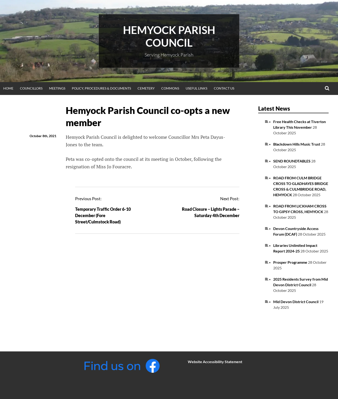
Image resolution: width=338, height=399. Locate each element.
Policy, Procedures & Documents (101, 88)
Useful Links (196, 88)
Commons (170, 88)
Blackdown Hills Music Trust (296, 144)
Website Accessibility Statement (215, 361)
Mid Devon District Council (296, 301)
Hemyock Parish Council (169, 36)
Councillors (31, 88)
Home (8, 88)
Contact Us (224, 88)
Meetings (57, 88)
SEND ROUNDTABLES (292, 161)
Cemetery (146, 88)
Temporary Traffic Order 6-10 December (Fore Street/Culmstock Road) (103, 215)
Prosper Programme (290, 262)
